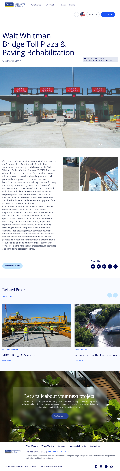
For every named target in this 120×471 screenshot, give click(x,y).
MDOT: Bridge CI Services (18, 355)
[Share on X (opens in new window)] (99, 266)
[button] (71, 174)
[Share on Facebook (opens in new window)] (93, 266)
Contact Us (108, 14)
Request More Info (12, 266)
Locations (93, 14)
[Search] (76, 14)
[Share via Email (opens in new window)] (110, 266)
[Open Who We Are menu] (42, 5)
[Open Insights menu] (76, 5)
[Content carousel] (60, 333)
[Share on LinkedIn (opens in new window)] (104, 266)
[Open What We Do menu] (56, 5)
